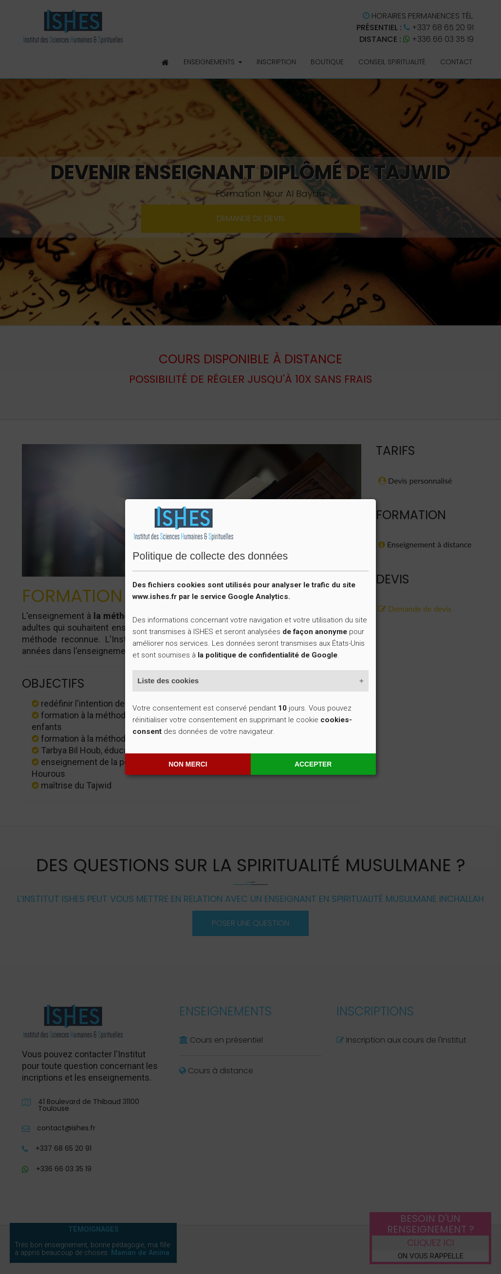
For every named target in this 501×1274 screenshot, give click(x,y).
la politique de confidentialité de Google (267, 655)
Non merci (187, 764)
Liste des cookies (168, 680)
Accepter (313, 764)
